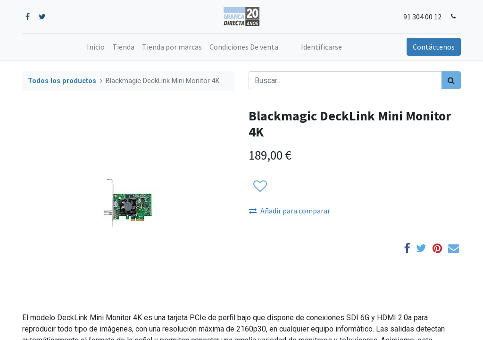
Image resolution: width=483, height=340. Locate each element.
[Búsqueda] (451, 80)
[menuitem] (95, 46)
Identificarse (321, 46)
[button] (260, 186)
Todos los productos (62, 81)
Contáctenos (434, 46)
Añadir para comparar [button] (289, 210)
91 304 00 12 (422, 16)
